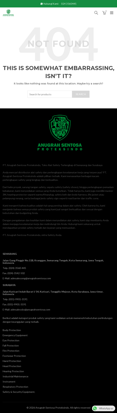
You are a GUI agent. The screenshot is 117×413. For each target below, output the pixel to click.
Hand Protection (12, 360)
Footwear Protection (14, 355)
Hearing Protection (13, 371)
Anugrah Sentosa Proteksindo (52, 407)
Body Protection (12, 330)
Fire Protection (11, 350)
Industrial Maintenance (15, 376)
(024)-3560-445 (17, 267)
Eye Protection (11, 340)
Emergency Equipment (15, 335)
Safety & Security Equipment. (19, 391)
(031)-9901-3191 (18, 299)
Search (81, 94)
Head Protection (12, 366)
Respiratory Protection (15, 386)
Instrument (9, 381)
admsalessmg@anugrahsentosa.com (31, 278)
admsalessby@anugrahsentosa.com (30, 309)
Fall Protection (11, 345)
